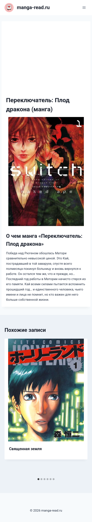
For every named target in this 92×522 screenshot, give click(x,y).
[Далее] (80, 407)
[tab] (38, 479)
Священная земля (25, 449)
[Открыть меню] (83, 7)
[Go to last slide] (11, 407)
